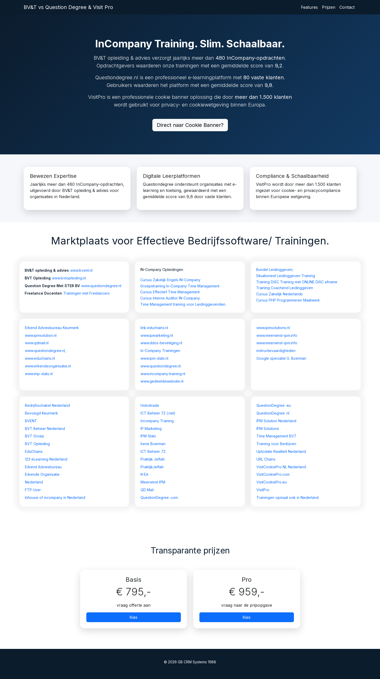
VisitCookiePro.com (273, 474)
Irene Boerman (153, 444)
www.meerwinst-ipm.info (276, 335)
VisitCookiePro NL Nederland (281, 467)
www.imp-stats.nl (39, 374)
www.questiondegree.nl (101, 286)
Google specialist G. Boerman (281, 358)
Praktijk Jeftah (153, 459)
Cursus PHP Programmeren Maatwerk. (288, 300)
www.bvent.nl (81, 270)
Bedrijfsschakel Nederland (47, 405)
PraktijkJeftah (152, 467)
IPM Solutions (267, 428)
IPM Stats (148, 436)
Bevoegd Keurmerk (41, 413)
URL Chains (265, 459)
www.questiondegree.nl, (45, 350)
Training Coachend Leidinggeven (284, 288)
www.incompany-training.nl (163, 374)
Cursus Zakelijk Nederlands (279, 294)
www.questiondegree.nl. (161, 366)
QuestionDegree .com (159, 497)
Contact (347, 7)
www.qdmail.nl (37, 343)
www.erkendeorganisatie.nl (48, 366)
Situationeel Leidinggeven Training (285, 276)
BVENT (31, 421)
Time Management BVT (276, 436)
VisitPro (262, 490)
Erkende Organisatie (42, 474)
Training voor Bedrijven (276, 444)
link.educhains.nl (154, 327)
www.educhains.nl (40, 358)
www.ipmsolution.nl (41, 335)
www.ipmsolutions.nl (273, 327)
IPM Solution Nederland (276, 421)
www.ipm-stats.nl (154, 358)
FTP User (33, 490)
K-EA (144, 474)
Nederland (34, 482)
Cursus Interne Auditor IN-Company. (170, 298)
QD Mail (147, 490)
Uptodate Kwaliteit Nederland (281, 451)
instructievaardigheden (275, 350)
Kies (133, 617)
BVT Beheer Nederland (45, 428)
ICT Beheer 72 (153, 451)
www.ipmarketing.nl (157, 335)
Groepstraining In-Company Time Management (179, 286)
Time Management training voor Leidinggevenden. (183, 304)
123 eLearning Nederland (46, 459)
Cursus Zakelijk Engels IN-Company (170, 280)
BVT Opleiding (37, 444)
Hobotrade (150, 405)
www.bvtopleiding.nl (69, 278)
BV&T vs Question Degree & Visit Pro (68, 7)
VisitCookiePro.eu (271, 482)
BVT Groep (34, 436)
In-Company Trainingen (160, 350)
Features (309, 7)
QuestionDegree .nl (272, 413)
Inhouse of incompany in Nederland (55, 497)
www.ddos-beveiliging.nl (161, 343)
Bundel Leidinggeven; (274, 269)
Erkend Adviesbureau (43, 467)
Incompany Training (157, 421)
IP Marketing (151, 428)
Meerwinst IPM (153, 482)
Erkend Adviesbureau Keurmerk (52, 327)
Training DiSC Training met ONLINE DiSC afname (296, 282)
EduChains (34, 451)
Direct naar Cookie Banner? (190, 125)
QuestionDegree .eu (273, 405)
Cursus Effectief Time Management (170, 292)
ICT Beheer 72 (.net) (158, 413)
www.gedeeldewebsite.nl (162, 381)
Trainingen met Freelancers (86, 293)
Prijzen (328, 7)
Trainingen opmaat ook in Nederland (287, 497)
